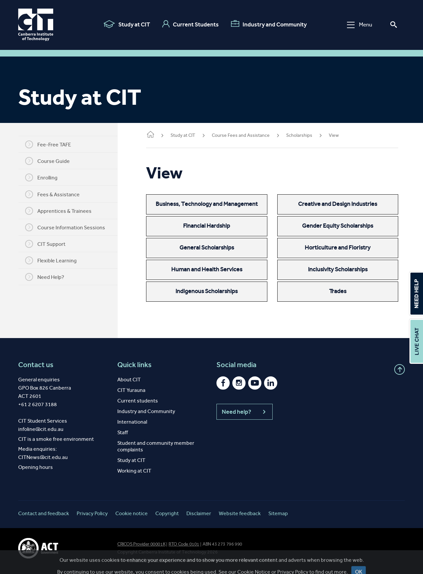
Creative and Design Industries (339, 204)
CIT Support (50, 244)
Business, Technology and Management (214, 204)
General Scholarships (213, 247)
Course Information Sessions (70, 227)
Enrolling (46, 177)
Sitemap (278, 513)
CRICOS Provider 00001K (141, 544)
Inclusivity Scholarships (340, 269)
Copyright (167, 513)
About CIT (129, 379)
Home (159, 135)
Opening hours (35, 467)
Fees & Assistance (57, 194)
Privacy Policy (92, 513)
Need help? (244, 411)
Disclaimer (198, 513)
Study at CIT (126, 24)
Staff (122, 432)
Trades (340, 291)
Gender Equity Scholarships (339, 225)
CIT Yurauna (131, 390)
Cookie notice (131, 513)
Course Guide (52, 161)
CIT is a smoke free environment (56, 439)
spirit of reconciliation (152, 560)
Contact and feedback (43, 513)
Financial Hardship (213, 225)
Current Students (190, 24)
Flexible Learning (55, 260)
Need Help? (49, 277)
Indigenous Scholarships (213, 291)
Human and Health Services (213, 269)
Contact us (36, 365)
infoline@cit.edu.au (40, 429)
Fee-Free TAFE (53, 144)
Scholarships (308, 135)
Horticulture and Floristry (340, 247)
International (132, 422)
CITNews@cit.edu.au (43, 457)
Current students (137, 401)
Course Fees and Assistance (250, 135)
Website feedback (240, 513)
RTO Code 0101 (184, 544)
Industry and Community (269, 24)
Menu (359, 24)
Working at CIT (134, 471)
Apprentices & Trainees (63, 211)
